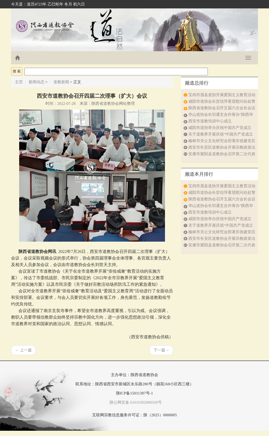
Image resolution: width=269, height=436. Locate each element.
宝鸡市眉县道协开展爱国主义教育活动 (221, 95)
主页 (19, 82)
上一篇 (23, 350)
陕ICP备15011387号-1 (134, 393)
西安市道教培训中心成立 (210, 121)
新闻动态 (36, 82)
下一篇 (161, 350)
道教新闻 (61, 82)
